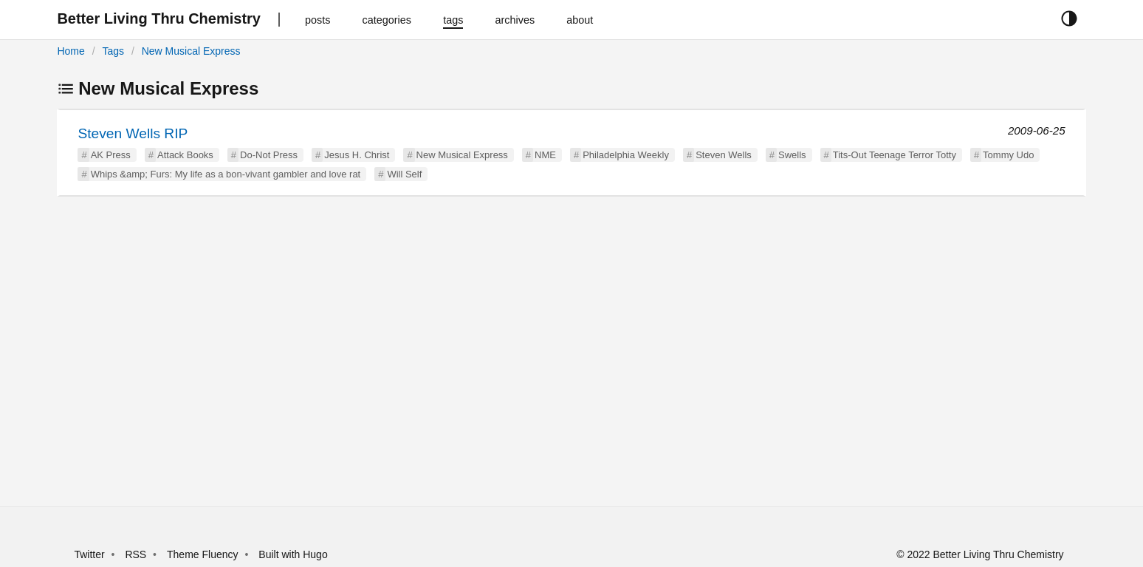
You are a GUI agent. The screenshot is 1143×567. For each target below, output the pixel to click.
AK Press (111, 154)
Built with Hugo (292, 554)
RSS (135, 554)
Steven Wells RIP (133, 133)
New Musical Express (191, 51)
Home (70, 51)
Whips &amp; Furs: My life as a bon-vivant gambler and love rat (226, 174)
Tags (113, 51)
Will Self (404, 174)
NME (545, 154)
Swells (792, 154)
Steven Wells (724, 154)
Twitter (89, 554)
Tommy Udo (1008, 154)
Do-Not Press (269, 154)
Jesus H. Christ (356, 154)
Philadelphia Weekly (626, 154)
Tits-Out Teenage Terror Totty (894, 154)
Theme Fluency (204, 554)
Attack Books (185, 154)
